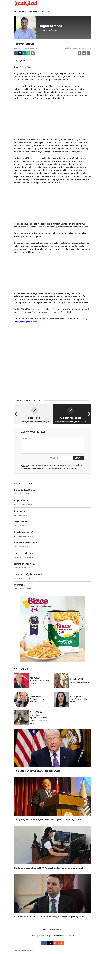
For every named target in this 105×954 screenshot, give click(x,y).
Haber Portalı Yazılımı (25, 951)
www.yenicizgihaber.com (25, 321)
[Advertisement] (52, 119)
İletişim (49, 936)
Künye (41, 936)
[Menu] (88, 3)
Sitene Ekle (71, 936)
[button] (79, 53)
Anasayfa (19, 11)
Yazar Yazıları (32, 11)
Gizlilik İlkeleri (59, 936)
